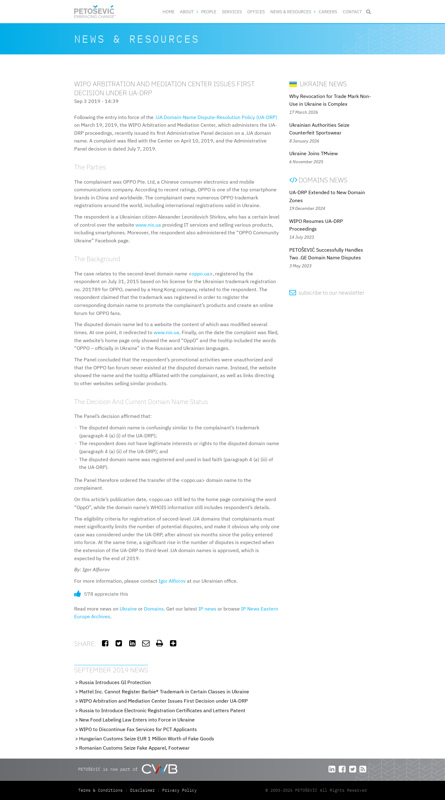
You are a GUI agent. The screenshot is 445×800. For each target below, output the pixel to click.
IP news (207, 609)
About (187, 12)
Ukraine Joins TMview (313, 153)
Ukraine (128, 609)
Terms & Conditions (101, 790)
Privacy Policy (179, 790)
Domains (154, 609)
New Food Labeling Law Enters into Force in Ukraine (137, 720)
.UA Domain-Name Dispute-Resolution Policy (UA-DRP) (216, 117)
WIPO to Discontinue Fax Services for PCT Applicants (138, 729)
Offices (256, 12)
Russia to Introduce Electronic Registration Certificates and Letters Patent (162, 710)
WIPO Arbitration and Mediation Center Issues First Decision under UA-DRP (163, 701)
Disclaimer (142, 790)
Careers (328, 12)
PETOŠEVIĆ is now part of (127, 769)
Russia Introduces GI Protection (115, 682)
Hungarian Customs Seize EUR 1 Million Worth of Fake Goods (146, 738)
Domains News (318, 179)
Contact (352, 12)
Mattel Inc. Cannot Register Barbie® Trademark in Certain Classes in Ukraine (164, 691)
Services (232, 12)
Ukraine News (318, 83)
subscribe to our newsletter (326, 292)
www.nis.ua (148, 225)
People (208, 12)
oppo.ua (201, 273)
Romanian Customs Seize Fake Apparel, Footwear (134, 748)
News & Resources (290, 12)
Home (169, 12)
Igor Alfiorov (172, 581)
